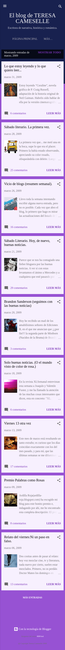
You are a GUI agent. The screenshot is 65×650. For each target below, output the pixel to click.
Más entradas (32, 598)
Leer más (53, 113)
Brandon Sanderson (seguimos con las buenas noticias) (28, 304)
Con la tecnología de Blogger (32, 629)
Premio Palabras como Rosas (24, 481)
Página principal (23, 38)
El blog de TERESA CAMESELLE (32, 18)
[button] (59, 67)
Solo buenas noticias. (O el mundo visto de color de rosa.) (28, 365)
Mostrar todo (49, 53)
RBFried (40, 636)
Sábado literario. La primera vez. (27, 128)
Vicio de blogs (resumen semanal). (28, 184)
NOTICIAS (48, 38)
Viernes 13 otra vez (17, 424)
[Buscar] (60, 7)
